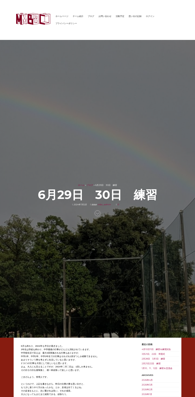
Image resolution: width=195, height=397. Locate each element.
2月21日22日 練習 (151, 363)
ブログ (91, 16)
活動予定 (120, 16)
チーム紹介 (78, 16)
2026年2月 (147, 389)
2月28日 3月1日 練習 (153, 358)
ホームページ (61, 16)
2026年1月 (147, 394)
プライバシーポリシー (66, 23)
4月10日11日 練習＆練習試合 (156, 349)
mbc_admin (104, 204)
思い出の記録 (135, 16)
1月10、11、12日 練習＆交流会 (157, 368)
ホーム (81, 185)
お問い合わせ (105, 16)
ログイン (150, 16)
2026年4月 (147, 380)
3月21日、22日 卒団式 (153, 354)
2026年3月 (147, 384)
